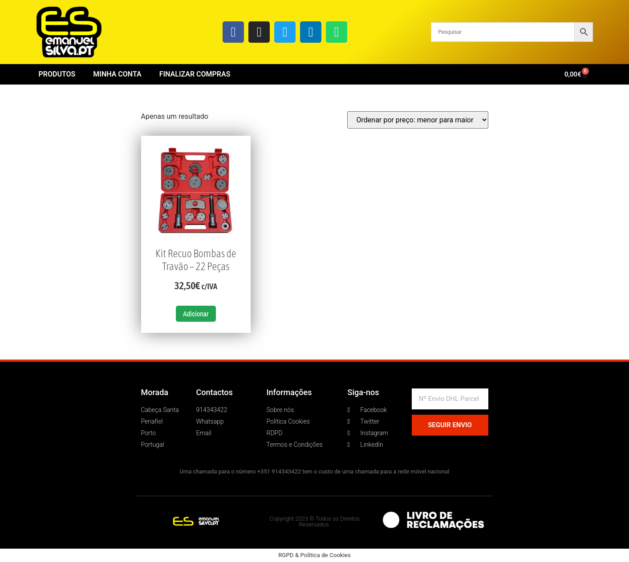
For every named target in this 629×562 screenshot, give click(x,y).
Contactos (214, 392)
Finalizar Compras (195, 74)
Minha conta (117, 74)
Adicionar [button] (196, 314)
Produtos (57, 74)
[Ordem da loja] (417, 120)
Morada (155, 392)
